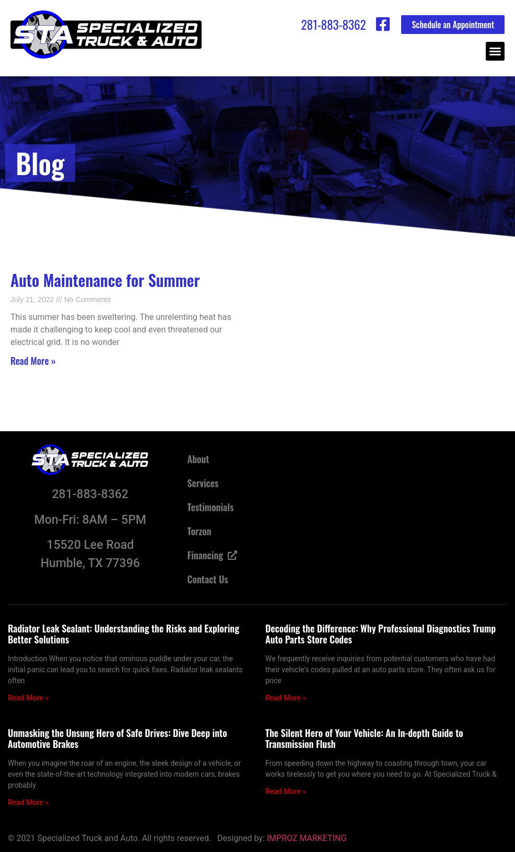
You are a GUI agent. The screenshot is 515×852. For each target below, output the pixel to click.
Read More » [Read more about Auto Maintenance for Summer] (33, 360)
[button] (495, 51)
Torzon (199, 531)
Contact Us (207, 579)
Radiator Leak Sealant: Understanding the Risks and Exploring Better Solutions (123, 634)
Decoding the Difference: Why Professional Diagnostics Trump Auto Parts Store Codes (380, 634)
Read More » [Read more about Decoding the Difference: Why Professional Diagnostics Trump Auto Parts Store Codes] (285, 698)
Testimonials (210, 507)
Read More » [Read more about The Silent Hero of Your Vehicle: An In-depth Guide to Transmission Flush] (285, 791)
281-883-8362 (333, 24)
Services (202, 483)
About (198, 459)
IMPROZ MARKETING (307, 838)
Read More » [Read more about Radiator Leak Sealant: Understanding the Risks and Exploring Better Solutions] (28, 698)
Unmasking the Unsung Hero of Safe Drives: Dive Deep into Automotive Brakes (117, 738)
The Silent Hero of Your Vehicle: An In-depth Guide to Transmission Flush (364, 738)
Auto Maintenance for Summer (105, 280)
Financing (212, 555)
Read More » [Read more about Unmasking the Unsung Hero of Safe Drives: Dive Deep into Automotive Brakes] (28, 802)
